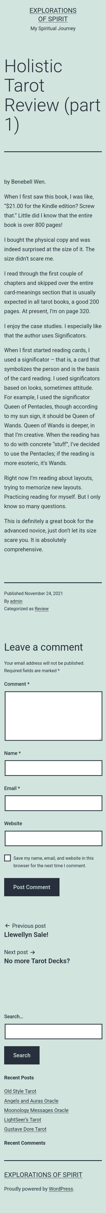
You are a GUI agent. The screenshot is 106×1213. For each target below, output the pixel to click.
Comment (16, 684)
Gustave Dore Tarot (25, 1129)
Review (41, 608)
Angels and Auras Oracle (31, 1101)
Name (12, 753)
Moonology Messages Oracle (36, 1110)
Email (12, 788)
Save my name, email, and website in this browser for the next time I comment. (54, 862)
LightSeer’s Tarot (22, 1120)
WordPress (61, 1189)
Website (13, 823)
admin (16, 601)
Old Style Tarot (20, 1091)
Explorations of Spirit (43, 1175)
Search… (13, 1016)
